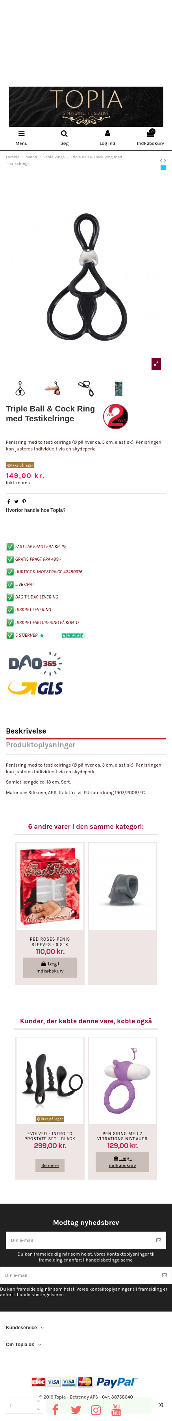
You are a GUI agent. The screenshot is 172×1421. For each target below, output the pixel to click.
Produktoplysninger (40, 745)
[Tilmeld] (159, 1240)
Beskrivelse (26, 732)
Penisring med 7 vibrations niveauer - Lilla (122, 1139)
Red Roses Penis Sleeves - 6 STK (50, 942)
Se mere (50, 1165)
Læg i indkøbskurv (98, 1405)
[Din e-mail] (79, 1240)
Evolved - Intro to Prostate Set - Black (49, 1136)
